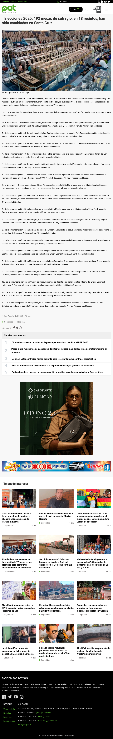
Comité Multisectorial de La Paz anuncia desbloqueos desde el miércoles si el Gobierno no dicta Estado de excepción (93, 517)
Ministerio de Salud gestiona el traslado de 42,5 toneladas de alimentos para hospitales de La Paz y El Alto (92, 563)
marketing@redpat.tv (47, 720)
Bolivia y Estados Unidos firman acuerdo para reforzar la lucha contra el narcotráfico (54, 359)
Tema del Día (9, 571)
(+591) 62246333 (43, 712)
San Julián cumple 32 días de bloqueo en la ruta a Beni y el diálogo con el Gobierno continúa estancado (55, 563)
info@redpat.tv (24, 724)
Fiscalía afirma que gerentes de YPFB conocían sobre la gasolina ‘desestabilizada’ (18, 608)
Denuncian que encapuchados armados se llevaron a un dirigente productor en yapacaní (92, 608)
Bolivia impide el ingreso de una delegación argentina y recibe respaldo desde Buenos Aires (57, 372)
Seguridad (8, 322)
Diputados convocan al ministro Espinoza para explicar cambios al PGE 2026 (50, 342)
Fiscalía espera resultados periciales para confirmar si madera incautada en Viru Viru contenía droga (54, 652)
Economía (45, 571)
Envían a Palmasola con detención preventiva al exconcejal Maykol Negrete (56, 516)
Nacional (21, 322)
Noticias (82, 658)
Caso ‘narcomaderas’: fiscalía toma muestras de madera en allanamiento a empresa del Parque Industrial (16, 517)
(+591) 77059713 (45, 716)
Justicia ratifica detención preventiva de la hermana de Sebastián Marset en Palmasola (18, 651)
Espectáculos (9, 721)
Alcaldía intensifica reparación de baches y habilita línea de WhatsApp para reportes (93, 651)
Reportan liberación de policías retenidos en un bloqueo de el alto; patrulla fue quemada (56, 608)
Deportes (8, 717)
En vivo (74, 9)
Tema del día (9, 709)
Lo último (5, 2)
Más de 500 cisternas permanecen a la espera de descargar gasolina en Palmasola (53, 365)
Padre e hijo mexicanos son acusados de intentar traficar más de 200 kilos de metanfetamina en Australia (59, 351)
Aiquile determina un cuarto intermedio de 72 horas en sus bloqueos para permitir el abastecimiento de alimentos (17, 563)
